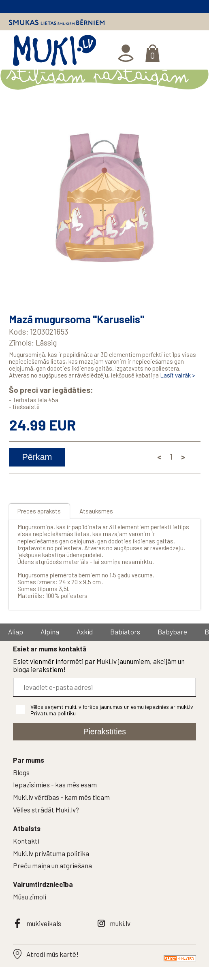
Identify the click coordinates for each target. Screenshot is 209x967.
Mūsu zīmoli (29, 897)
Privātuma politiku (53, 713)
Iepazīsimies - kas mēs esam (55, 784)
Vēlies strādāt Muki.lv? (46, 810)
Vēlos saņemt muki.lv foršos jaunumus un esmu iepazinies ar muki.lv (111, 710)
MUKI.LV (54, 52)
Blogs (21, 772)
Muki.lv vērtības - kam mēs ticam (61, 797)
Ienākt (126, 53)
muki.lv (120, 923)
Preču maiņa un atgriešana (52, 865)
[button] (192, 204)
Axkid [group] (85, 632)
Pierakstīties (104, 731)
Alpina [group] (50, 632)
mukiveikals (43, 923)
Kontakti (26, 841)
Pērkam (37, 457)
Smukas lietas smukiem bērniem (57, 22)
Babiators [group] (125, 632)
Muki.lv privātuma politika (51, 853)
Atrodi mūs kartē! (52, 954)
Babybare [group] (172, 632)
